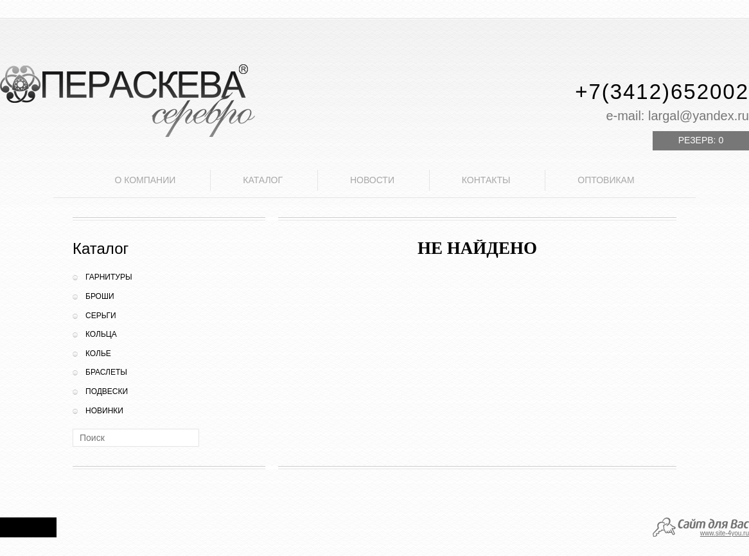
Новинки (104, 410)
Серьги (100, 315)
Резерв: (700, 140)
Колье (98, 353)
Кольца (101, 334)
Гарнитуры (108, 277)
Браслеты (106, 372)
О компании (144, 180)
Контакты (486, 180)
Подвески (106, 391)
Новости (372, 180)
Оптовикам (605, 180)
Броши (99, 296)
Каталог (263, 180)
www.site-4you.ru (724, 533)
